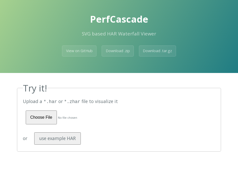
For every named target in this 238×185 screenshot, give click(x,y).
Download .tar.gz (157, 50)
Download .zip (118, 50)
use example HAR (57, 138)
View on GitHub (79, 50)
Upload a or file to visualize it (70, 101)
